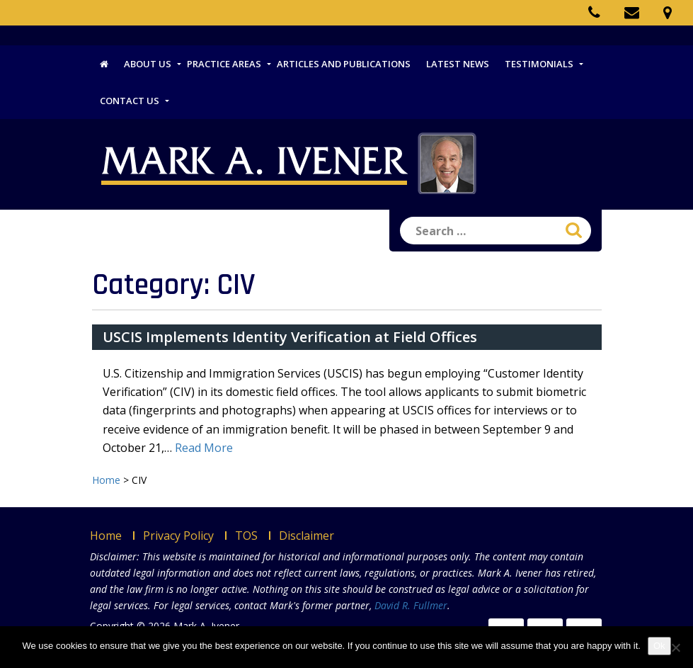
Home (106, 535)
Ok (659, 645)
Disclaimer (306, 535)
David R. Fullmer (410, 605)
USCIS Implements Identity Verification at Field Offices (290, 336)
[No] (675, 647)
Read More (204, 447)
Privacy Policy (178, 535)
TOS (246, 535)
